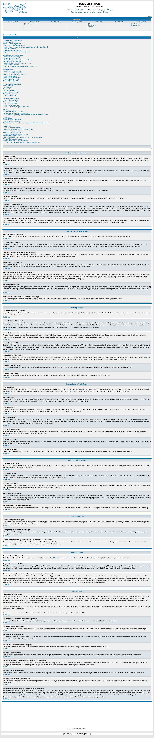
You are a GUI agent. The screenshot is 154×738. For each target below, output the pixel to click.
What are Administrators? (10, 100)
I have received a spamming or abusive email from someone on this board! (25, 115)
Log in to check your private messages (90, 12)
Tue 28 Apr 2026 (119, 22)
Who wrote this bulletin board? (12, 119)
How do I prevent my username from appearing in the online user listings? (25, 47)
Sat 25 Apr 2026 (55, 22)
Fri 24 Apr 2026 (34, 22)
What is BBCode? (8, 86)
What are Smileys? (8, 89)
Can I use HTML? (8, 87)
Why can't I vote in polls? (10, 81)
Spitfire (91, 26)
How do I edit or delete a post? (12, 73)
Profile (74, 12)
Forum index (8, 35)
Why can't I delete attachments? (12, 139)
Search (83, 10)
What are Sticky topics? (10, 94)
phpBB (73, 728)
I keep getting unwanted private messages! (16, 113)
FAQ (77, 10)
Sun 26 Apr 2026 (77, 22)
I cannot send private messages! (13, 111)
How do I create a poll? (10, 76)
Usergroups (101, 10)
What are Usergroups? (10, 103)
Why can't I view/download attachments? (15, 140)
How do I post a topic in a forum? (13, 71)
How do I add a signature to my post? (14, 74)
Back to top (6, 164)
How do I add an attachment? (12, 128)
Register (110, 10)
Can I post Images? (9, 90)
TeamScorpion (29, 24)
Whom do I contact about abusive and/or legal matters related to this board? (26, 123)
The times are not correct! (11, 58)
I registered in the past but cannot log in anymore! (18, 52)
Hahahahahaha (136, 25)
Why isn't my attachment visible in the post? (16, 134)
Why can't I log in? (8, 42)
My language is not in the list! (12, 61)
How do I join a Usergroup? (11, 105)
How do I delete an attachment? (12, 131)
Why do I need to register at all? (12, 44)
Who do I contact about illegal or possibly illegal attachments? (22, 142)
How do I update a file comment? (13, 132)
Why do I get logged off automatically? (14, 45)
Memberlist (92, 10)
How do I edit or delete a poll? (12, 78)
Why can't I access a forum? (11, 79)
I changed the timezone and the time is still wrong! (18, 60)
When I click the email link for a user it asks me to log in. (20, 66)
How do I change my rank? (11, 65)
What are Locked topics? (10, 95)
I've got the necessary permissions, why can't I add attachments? (23, 137)
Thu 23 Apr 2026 (13, 22)
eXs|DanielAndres (136, 24)
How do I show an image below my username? (17, 63)
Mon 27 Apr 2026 (98, 22)
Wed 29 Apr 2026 (141, 22)
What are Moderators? (10, 102)
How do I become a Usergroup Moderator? (16, 107)
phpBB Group (55, 558)
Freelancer (92, 24)
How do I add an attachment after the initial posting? (19, 129)
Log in (105, 12)
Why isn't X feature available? (12, 121)
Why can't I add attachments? (12, 136)
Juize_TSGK (92, 25)
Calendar (70, 10)
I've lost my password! (9, 48)
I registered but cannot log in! (12, 50)
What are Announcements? (11, 92)
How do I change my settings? (12, 57)
